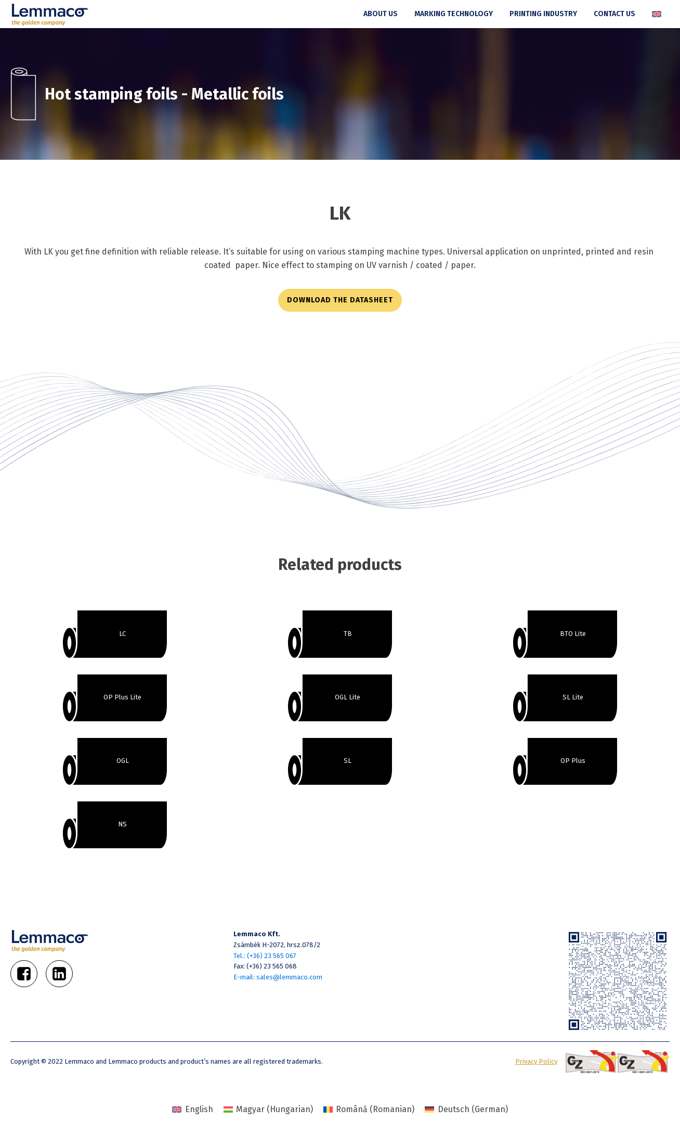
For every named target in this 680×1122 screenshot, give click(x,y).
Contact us (614, 13)
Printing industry (543, 13)
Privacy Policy (536, 1061)
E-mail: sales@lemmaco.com (277, 977)
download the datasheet (340, 300)
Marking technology (453, 13)
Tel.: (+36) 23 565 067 (264, 956)
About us (380, 13)
